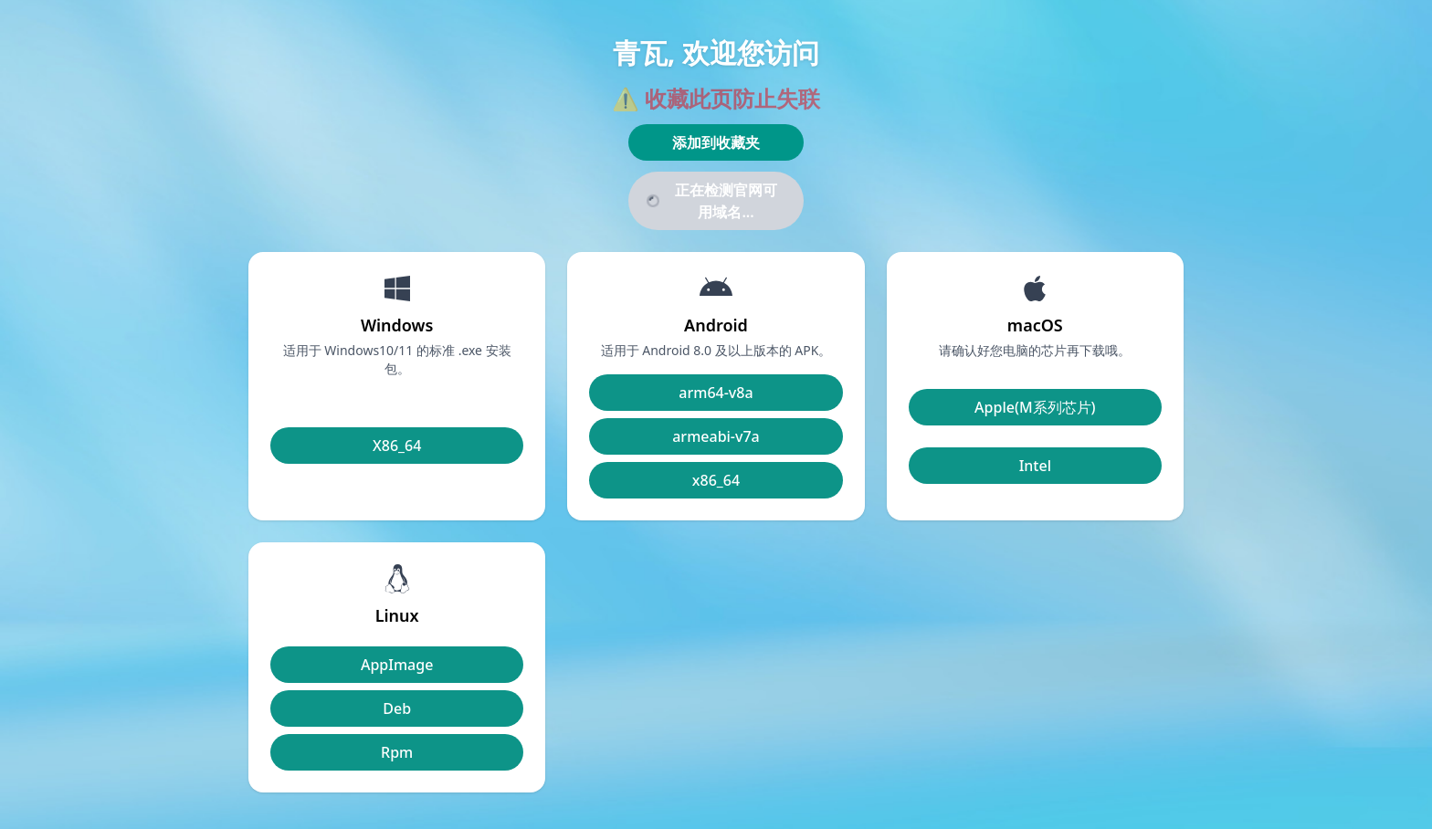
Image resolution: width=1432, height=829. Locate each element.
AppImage (397, 665)
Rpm (397, 752)
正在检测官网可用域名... (709, 201)
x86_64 (716, 480)
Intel (1035, 466)
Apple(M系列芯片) (1035, 407)
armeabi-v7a (716, 436)
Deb (397, 708)
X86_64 (397, 445)
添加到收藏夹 (716, 142)
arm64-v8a (716, 393)
